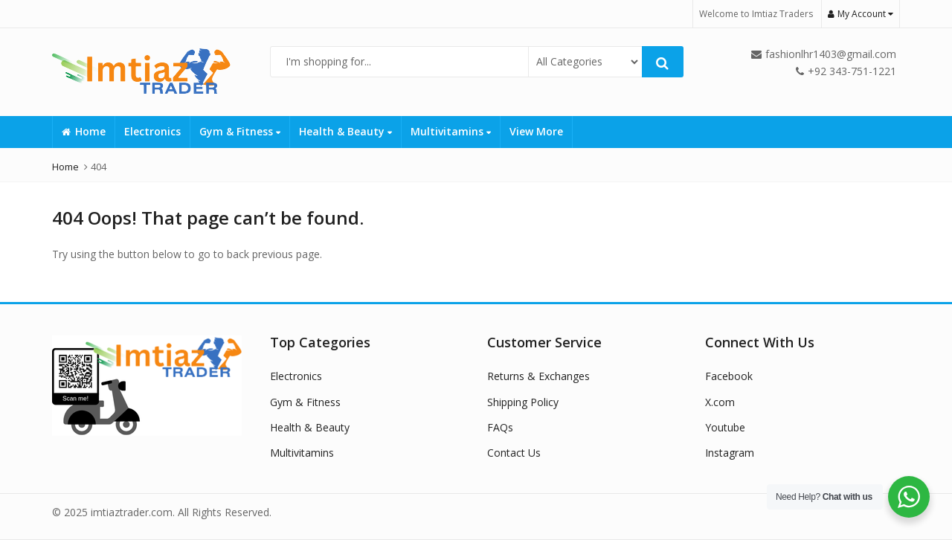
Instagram (729, 453)
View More (536, 131)
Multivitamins (451, 131)
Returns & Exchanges (538, 376)
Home (84, 131)
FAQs (500, 427)
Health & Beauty (345, 131)
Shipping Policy (523, 402)
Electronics (152, 131)
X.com (720, 402)
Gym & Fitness (239, 131)
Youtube (725, 427)
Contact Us (514, 453)
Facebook (729, 376)
